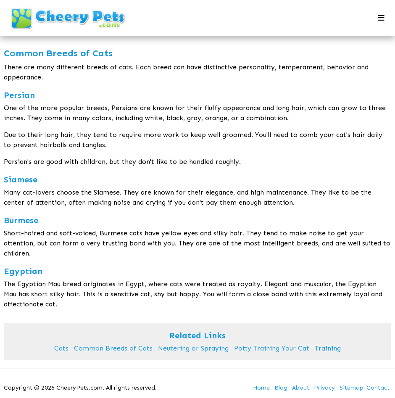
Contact (378, 387)
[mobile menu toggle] (381, 18)
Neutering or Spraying (193, 348)
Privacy (324, 387)
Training (328, 348)
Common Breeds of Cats (113, 348)
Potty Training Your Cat (271, 348)
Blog (280, 387)
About (300, 387)
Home (261, 387)
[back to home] (68, 18)
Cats (61, 348)
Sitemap (351, 387)
